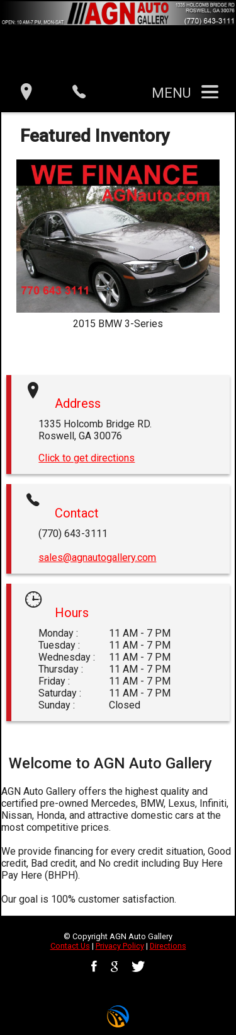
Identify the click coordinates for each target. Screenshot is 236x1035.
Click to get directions (86, 458)
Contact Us (70, 946)
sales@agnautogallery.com (97, 558)
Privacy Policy (120, 946)
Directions (168, 946)
